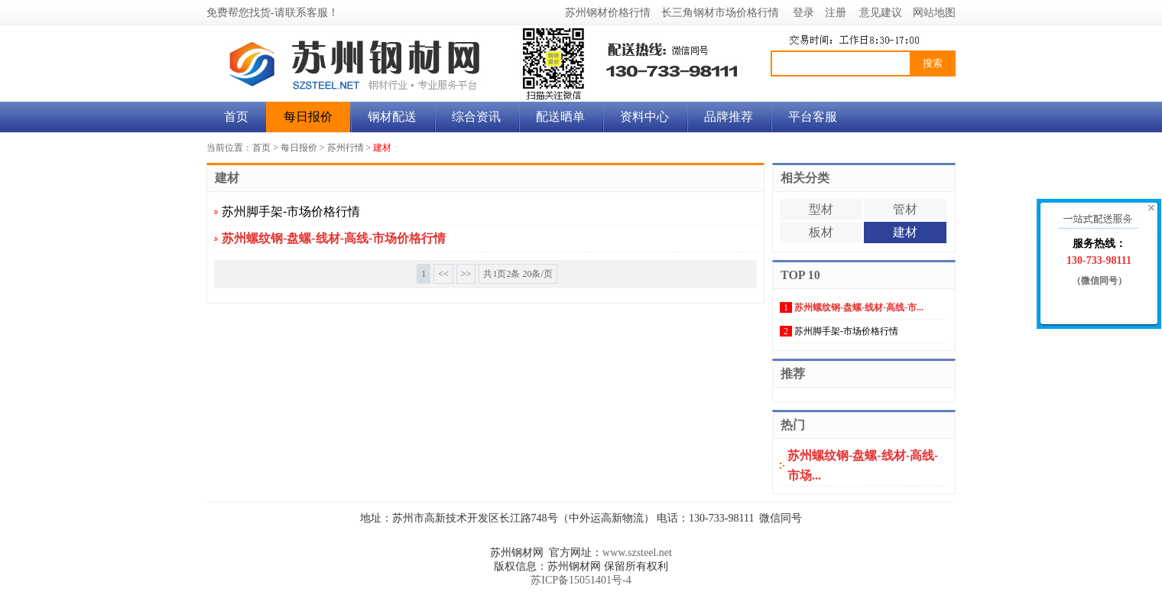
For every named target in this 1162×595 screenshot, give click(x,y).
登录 (803, 12)
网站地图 (934, 12)
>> (466, 273)
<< (443, 273)
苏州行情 (345, 147)
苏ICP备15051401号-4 (581, 580)
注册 (835, 12)
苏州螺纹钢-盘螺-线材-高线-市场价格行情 (334, 238)
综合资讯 (476, 116)
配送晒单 (560, 116)
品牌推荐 (728, 116)
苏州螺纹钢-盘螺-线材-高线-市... (858, 307)
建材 (382, 147)
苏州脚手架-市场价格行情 (291, 211)
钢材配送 (392, 116)
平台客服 (812, 116)
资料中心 (644, 116)
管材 (905, 209)
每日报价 (308, 116)
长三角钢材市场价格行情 (720, 12)
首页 (236, 116)
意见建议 (880, 12)
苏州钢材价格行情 (608, 12)
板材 (821, 232)
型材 (821, 209)
